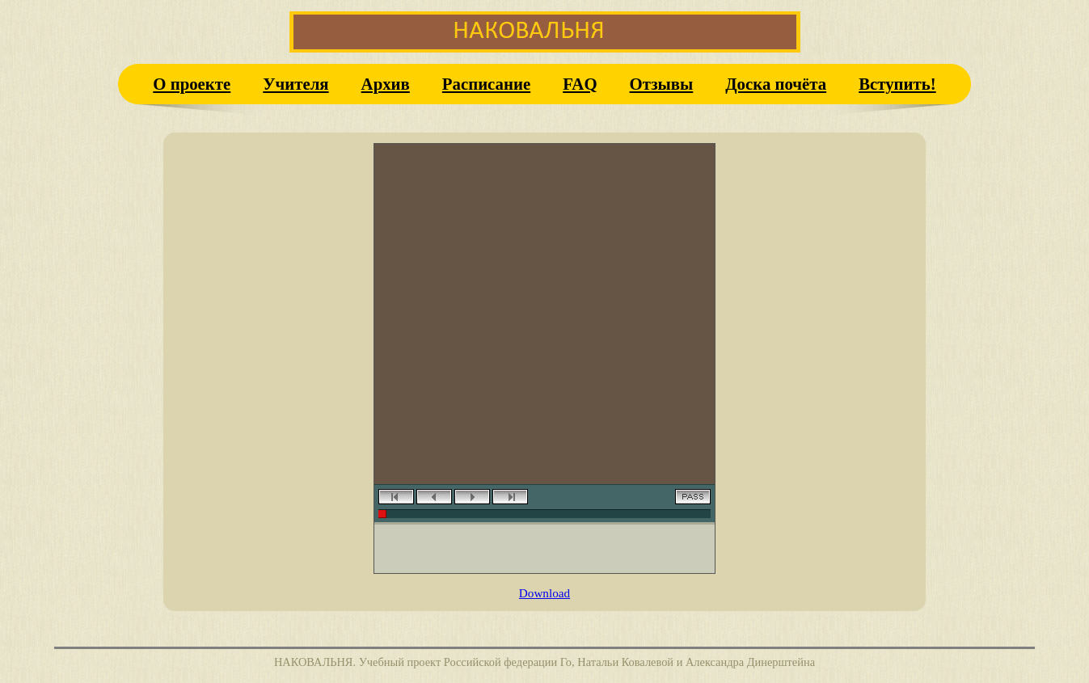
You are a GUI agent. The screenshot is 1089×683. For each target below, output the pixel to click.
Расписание (486, 83)
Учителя (295, 83)
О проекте (191, 83)
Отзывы (662, 83)
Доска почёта (775, 83)
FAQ (580, 83)
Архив (385, 83)
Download (544, 593)
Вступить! (897, 83)
